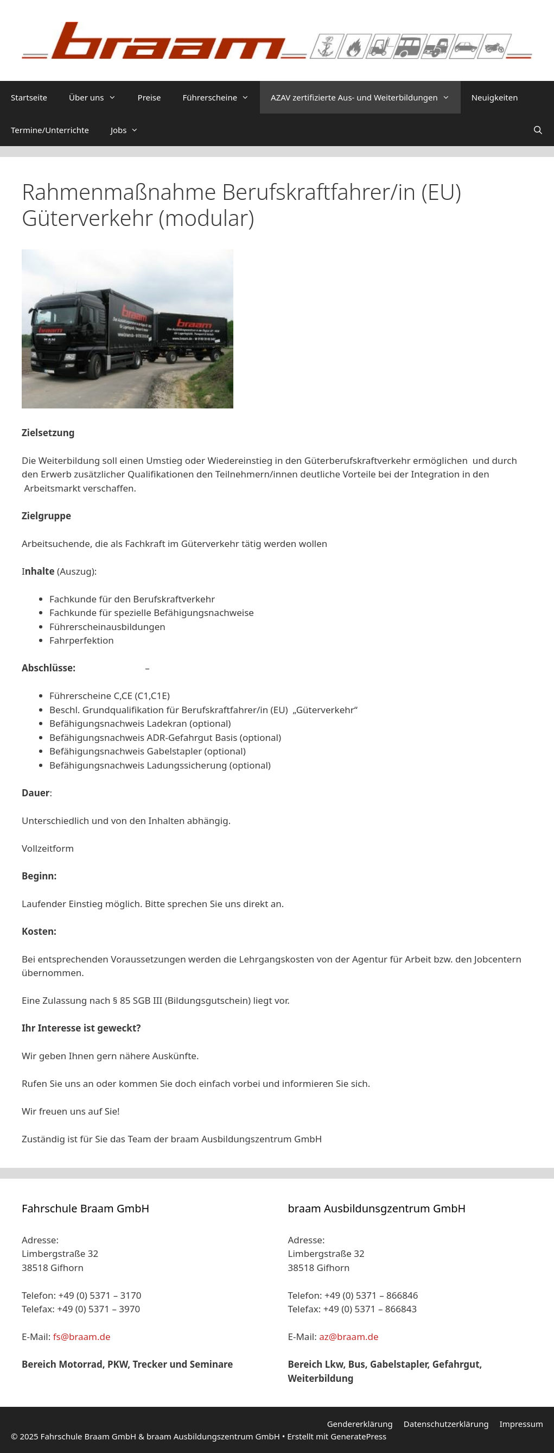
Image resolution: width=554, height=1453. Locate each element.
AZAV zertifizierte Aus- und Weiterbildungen (366, 97)
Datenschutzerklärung (446, 1423)
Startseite (29, 97)
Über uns (97, 97)
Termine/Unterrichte (50, 129)
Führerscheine (221, 97)
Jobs (130, 130)
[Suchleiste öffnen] (538, 130)
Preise (149, 97)
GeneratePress (358, 1436)
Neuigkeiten (495, 97)
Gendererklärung (360, 1423)
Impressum (521, 1423)
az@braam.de (349, 1336)
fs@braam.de (82, 1336)
